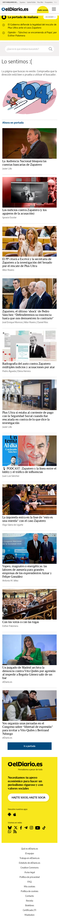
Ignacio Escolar (9, 217)
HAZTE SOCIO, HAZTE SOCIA (28, 797)
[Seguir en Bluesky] (10, 828)
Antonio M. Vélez (10, 580)
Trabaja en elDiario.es (29, 858)
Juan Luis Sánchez (10, 476)
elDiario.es (7, 682)
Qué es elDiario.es (29, 848)
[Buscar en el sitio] (26, 49)
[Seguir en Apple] (14, 814)
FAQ (29, 881)
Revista (29, 900)
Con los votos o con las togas (20, 622)
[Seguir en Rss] (15, 831)
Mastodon (29, 914)
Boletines (29, 905)
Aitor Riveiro (8, 270)
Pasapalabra (49, 2)
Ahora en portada (13, 122)
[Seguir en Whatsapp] (9, 831)
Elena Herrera (24, 371)
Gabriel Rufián (31, 2)
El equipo (29, 853)
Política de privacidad (30, 877)
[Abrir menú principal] (54, 9)
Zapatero (22, 2)
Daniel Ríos (42, 322)
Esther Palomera (10, 626)
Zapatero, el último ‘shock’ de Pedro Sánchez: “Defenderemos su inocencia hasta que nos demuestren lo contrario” (27, 315)
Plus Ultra (40, 2)
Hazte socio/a (42, 10)
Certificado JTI (29, 910)
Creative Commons (29, 867)
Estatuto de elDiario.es (29, 862)
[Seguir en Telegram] (26, 828)
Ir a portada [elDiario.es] (29, 746)
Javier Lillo (7, 168)
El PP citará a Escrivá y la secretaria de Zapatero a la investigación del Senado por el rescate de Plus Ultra (27, 263)
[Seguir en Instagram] (31, 828)
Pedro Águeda (9, 371)
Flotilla (56, 2)
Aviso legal (29, 872)
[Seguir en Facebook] (21, 827)
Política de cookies (29, 891)
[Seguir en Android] (9, 814)
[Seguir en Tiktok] (44, 827)
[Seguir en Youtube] (37, 827)
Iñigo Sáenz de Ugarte (12, 524)
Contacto (29, 896)
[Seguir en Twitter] (16, 828)
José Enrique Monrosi (12, 322)
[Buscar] (50, 49)
